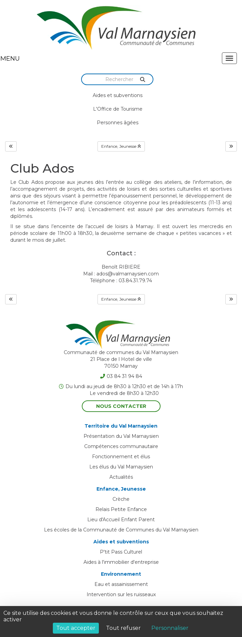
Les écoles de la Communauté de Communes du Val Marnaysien (121, 530)
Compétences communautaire (121, 446)
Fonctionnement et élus (121, 456)
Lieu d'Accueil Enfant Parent (121, 519)
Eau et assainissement (121, 584)
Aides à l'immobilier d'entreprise (121, 562)
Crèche (121, 499)
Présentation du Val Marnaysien (121, 436)
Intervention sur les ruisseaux (121, 594)
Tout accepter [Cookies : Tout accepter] (75, 628)
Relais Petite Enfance (121, 509)
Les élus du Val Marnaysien (121, 467)
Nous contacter (121, 406)
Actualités (121, 477)
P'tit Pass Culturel (121, 552)
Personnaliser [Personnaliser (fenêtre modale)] (169, 628)
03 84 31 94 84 (121, 376)
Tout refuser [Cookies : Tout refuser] (123, 628)
